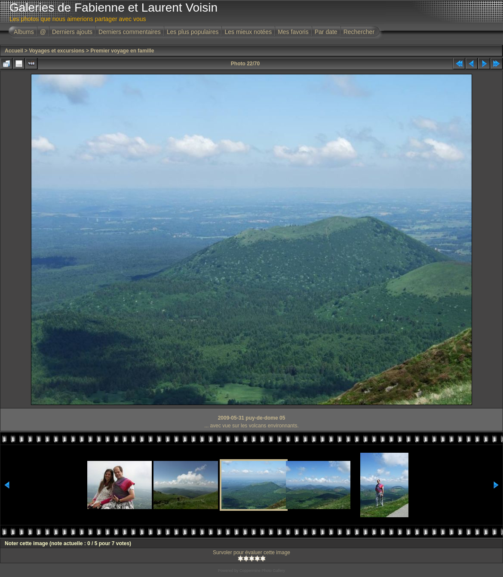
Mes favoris (293, 31)
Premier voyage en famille (122, 51)
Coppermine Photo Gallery (262, 570)
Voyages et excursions (56, 51)
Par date (326, 31)
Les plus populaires (193, 31)
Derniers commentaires (129, 31)
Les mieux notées (248, 31)
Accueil (14, 51)
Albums (24, 31)
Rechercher (359, 31)
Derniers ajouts (72, 31)
